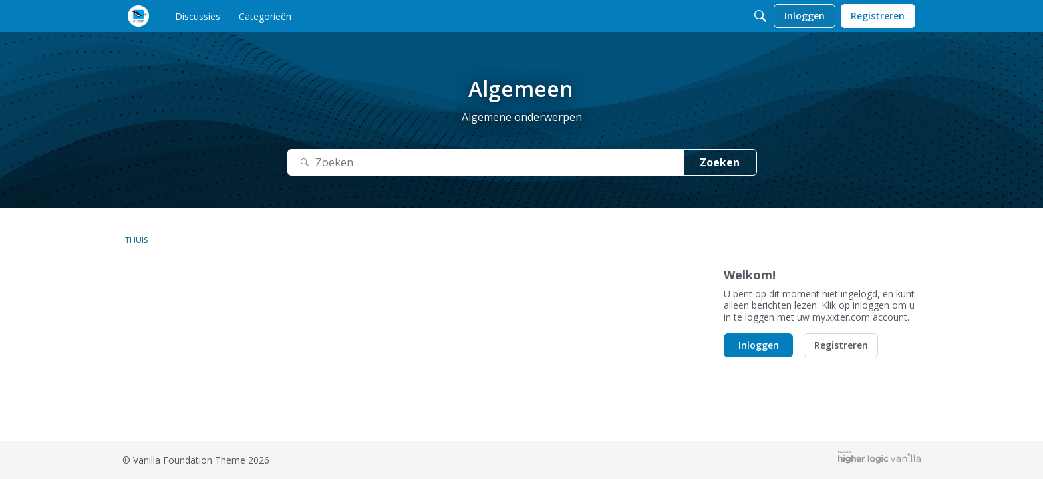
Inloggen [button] (758, 345)
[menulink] (197, 16)
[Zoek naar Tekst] (485, 163)
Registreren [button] (841, 345)
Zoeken (720, 162)
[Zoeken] (760, 16)
